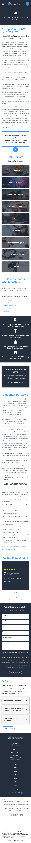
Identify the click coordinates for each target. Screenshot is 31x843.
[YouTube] (19, 793)
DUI (15, 774)
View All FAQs (8, 728)
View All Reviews (15, 598)
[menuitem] (11, 810)
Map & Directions (15, 759)
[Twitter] (15, 793)
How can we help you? (7, 643)
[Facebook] (12, 793)
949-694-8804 (15, 745)
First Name (5, 615)
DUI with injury (7, 308)
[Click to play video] (15, 149)
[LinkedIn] (22, 793)
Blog (15, 778)
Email (3, 632)
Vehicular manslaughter (9, 305)
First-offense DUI (8, 300)
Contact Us (15, 785)
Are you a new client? (7, 637)
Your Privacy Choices (22, 808)
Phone (3, 626)
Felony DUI (6, 311)
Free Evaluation (15, 382)
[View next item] (17, 593)
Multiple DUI (6, 303)
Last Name (5, 620)
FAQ (15, 781)
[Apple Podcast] (9, 793)
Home (15, 767)
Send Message (15, 672)
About (15, 771)
